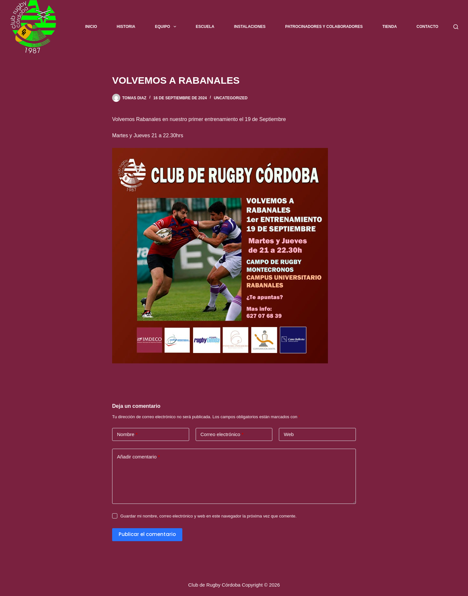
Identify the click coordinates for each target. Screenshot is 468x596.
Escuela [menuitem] (205, 26)
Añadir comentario (138, 457)
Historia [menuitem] (126, 26)
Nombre (127, 435)
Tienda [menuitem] (389, 26)
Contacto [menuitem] (427, 26)
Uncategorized (231, 98)
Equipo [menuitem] (167, 26)
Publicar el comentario (147, 534)
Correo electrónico (222, 435)
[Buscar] (455, 26)
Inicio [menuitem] (91, 26)
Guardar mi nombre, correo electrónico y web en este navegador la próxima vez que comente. (208, 516)
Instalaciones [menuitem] (250, 26)
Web (289, 434)
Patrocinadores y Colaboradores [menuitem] (324, 26)
